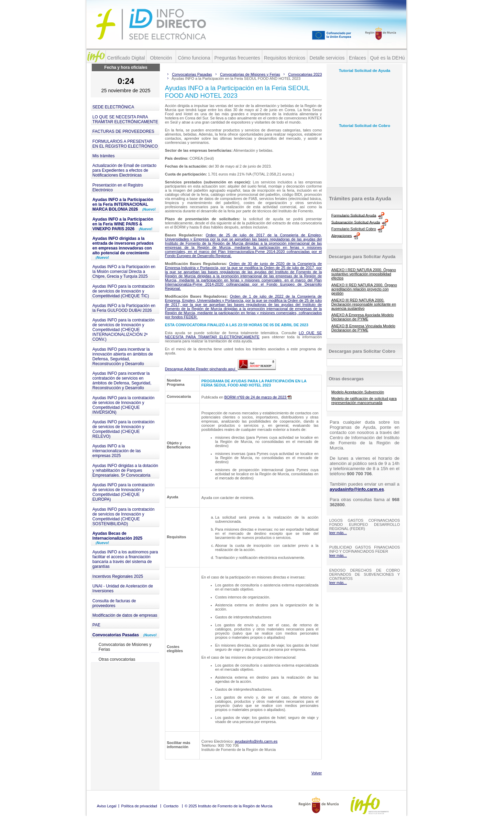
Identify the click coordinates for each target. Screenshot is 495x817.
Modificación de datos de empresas (124, 615)
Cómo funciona (194, 58)
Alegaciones (341, 235)
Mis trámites (103, 155)
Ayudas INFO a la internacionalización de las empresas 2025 (116, 451)
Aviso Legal (107, 806)
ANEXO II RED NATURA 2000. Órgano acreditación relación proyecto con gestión (364, 289)
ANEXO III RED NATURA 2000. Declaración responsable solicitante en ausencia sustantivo (363, 304)
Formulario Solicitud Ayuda (353, 215)
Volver (316, 773)
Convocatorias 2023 (305, 74)
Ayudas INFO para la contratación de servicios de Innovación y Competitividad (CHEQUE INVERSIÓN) (123, 405)
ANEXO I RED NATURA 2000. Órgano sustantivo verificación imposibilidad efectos (363, 274)
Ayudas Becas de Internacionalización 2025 (117, 538)
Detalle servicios (327, 58)
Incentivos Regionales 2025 (117, 576)
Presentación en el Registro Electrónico (117, 187)
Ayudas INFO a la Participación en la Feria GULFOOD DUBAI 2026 (123, 308)
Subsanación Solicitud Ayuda (355, 222)
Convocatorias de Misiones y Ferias (125, 647)
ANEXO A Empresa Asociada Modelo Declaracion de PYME (362, 317)
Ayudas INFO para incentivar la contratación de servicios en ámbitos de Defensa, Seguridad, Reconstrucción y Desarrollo (121, 380)
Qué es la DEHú (387, 58)
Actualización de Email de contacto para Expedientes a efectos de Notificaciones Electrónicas (124, 170)
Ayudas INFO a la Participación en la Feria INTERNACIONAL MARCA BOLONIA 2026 (124, 204)
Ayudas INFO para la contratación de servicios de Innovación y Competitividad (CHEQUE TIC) (123, 291)
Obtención (161, 58)
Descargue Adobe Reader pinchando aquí (220, 369)
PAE (96, 625)
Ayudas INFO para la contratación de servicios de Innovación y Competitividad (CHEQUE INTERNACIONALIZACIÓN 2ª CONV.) (123, 330)
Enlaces (357, 58)
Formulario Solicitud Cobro (353, 229)
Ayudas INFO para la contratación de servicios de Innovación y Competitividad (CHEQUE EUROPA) (123, 492)
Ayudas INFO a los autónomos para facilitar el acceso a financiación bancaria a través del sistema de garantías (125, 559)
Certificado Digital (126, 58)
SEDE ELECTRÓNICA (113, 107)
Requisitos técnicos (285, 58)
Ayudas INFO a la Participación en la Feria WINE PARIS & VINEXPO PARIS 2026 (122, 224)
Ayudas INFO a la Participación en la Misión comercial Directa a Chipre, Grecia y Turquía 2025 (123, 271)
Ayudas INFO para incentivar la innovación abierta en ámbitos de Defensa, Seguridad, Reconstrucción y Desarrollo (122, 356)
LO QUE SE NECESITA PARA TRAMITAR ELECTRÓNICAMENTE (125, 119)
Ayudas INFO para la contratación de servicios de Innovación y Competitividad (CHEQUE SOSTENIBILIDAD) (123, 516)
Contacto (170, 806)
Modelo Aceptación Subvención (357, 392)
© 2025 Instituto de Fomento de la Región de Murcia (228, 806)
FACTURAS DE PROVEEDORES (123, 131)
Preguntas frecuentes (237, 58)
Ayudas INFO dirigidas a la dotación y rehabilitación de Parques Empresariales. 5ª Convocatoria (125, 470)
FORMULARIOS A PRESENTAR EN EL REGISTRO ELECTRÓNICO (125, 144)
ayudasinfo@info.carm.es (256, 741)
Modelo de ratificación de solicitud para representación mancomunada (364, 400)
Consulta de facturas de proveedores (114, 603)
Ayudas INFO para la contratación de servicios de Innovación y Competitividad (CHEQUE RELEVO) (123, 429)
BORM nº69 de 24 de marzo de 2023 (258, 397)
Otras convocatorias (117, 659)
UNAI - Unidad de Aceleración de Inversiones (122, 588)
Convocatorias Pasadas (124, 635)
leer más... (338, 533)
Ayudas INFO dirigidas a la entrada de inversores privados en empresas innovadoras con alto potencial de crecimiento (123, 247)
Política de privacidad (139, 806)
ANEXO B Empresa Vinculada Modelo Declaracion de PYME (363, 328)
